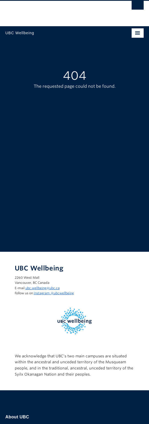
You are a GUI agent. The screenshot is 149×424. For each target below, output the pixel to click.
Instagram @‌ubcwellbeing (54, 293)
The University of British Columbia (53, 11)
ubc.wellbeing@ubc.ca (42, 288)
